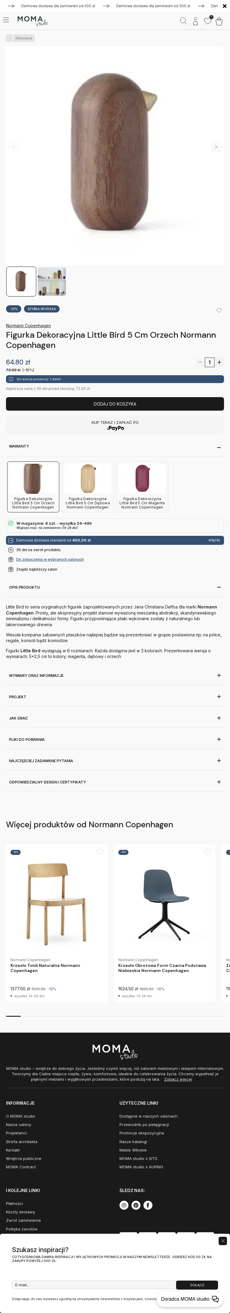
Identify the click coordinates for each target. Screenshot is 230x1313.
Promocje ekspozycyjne (141, 1132)
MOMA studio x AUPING (141, 1166)
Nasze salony (18, 1124)
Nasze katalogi (133, 1141)
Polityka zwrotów (22, 1229)
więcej (214, 540)
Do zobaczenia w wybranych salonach (50, 559)
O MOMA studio (20, 1116)
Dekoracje (22, 38)
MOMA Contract (21, 1166)
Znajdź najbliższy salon (36, 569)
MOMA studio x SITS (138, 1158)
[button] (216, 147)
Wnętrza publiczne (23, 1158)
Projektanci (16, 1132)
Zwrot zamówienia (23, 1220)
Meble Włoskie (133, 1150)
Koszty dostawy (20, 1211)
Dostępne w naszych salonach (148, 1116)
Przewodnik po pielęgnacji (144, 1124)
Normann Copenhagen (28, 325)
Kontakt (13, 1150)
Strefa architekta (21, 1141)
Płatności (14, 1203)
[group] (57, 923)
